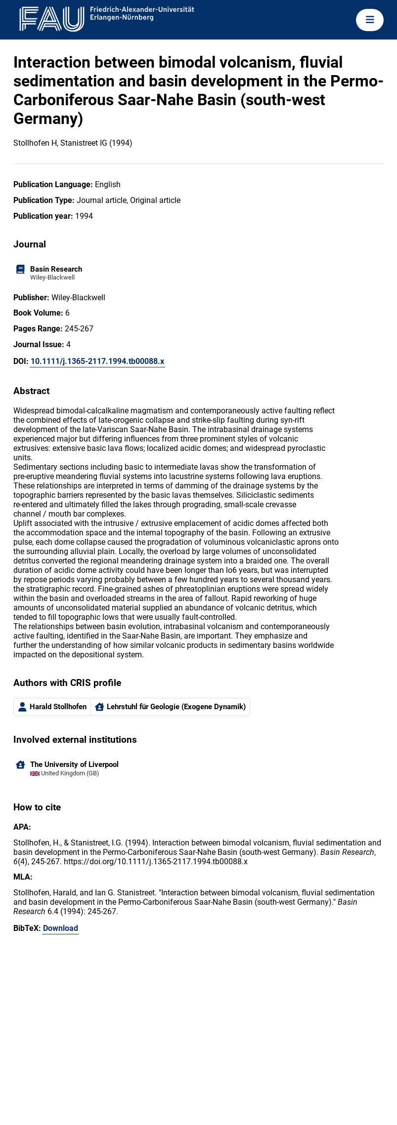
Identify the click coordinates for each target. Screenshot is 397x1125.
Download (60, 928)
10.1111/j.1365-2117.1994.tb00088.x (97, 361)
